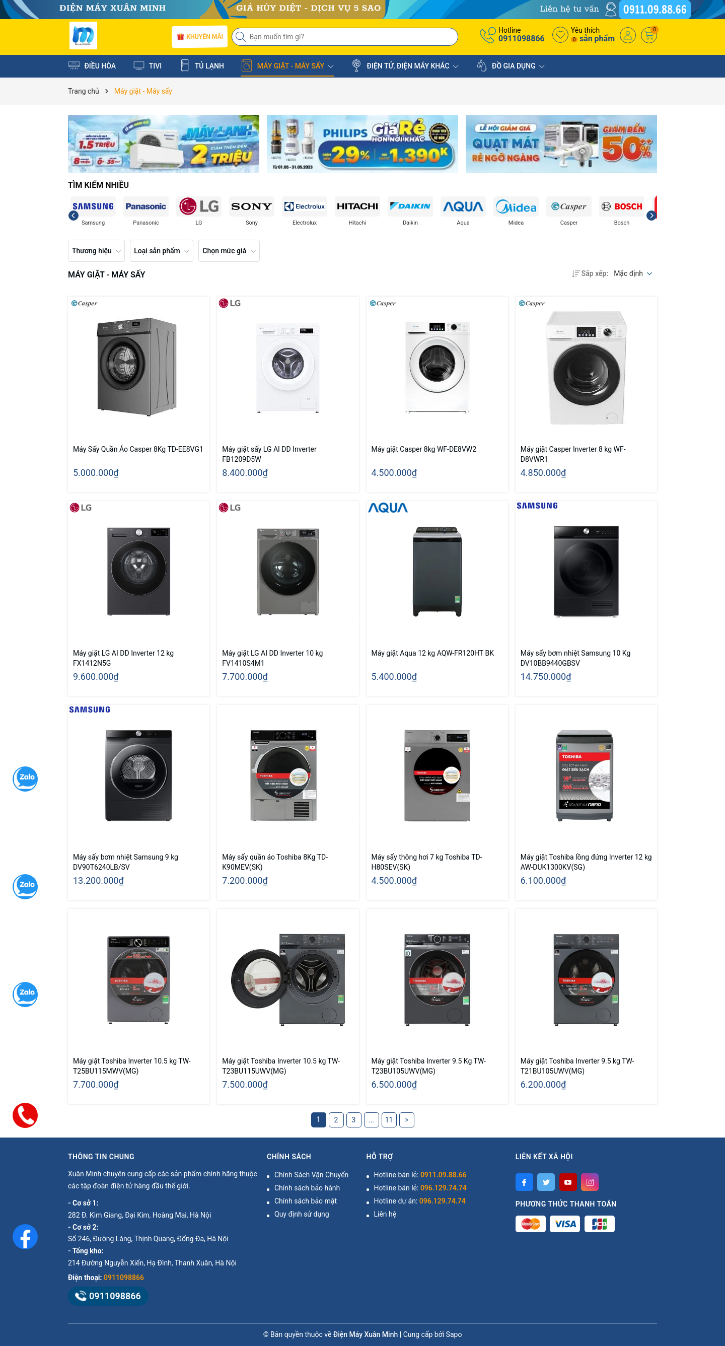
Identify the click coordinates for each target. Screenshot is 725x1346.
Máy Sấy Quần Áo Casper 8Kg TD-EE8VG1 (138, 449)
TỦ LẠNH (201, 65)
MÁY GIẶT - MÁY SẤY (287, 65)
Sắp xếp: (590, 273)
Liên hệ (385, 1214)
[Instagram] (590, 1182)
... (371, 1120)
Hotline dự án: (420, 1201)
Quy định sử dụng (301, 1214)
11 (389, 1120)
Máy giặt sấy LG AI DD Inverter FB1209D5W (269, 454)
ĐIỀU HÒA (92, 65)
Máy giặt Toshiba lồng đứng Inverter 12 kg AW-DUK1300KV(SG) (586, 862)
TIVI (147, 65)
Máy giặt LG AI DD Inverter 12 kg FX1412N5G (123, 658)
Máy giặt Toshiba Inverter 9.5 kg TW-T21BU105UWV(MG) (577, 1066)
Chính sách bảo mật (305, 1201)
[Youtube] (568, 1182)
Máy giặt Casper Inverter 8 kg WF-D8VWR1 (573, 454)
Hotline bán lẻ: (420, 1175)
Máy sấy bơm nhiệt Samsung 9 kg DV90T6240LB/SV (125, 862)
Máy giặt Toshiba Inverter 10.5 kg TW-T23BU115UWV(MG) (281, 1066)
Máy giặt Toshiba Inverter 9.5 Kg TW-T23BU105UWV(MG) (429, 1066)
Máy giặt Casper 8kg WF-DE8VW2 (424, 449)
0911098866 (521, 38)
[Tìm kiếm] (242, 37)
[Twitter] (546, 1182)
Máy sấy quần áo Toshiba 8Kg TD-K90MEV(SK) (275, 862)
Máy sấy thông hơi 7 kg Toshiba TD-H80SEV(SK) (427, 862)
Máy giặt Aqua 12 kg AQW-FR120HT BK (433, 653)
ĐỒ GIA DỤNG (510, 65)
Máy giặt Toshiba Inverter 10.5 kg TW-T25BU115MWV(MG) (132, 1066)
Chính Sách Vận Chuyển (311, 1175)
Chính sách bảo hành (307, 1188)
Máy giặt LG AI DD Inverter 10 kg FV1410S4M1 (272, 658)
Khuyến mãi (199, 36)
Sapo (454, 1334)
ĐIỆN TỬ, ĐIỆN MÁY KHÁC (404, 65)
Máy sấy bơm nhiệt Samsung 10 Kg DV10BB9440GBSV (576, 658)
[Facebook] (524, 1182)
